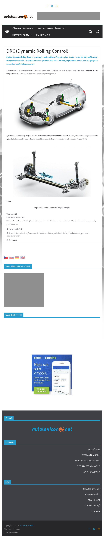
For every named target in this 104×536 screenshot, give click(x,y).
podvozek (85, 233)
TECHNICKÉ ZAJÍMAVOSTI (88, 466)
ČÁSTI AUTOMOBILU (91, 455)
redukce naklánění (13, 236)
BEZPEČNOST (94, 449)
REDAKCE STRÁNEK (91, 489)
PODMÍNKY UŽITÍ (92, 494)
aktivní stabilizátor (61, 233)
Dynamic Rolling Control (18, 233)
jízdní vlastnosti (74, 233)
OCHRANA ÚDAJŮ (92, 505)
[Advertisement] (68, 16)
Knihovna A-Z (43, 35)
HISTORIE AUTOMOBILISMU (87, 460)
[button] (32, 28)
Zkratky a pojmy (20, 35)
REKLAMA (95, 511)
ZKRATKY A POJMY (91, 472)
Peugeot (31, 233)
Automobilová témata (49, 28)
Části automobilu (21, 28)
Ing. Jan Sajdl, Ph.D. (16, 229)
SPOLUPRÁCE (94, 500)
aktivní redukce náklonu (44, 233)
